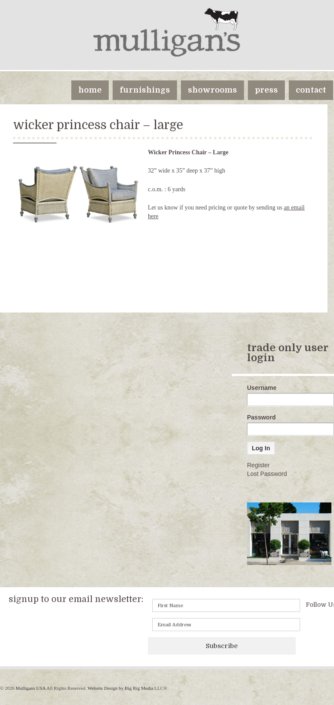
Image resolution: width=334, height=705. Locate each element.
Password (261, 417)
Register (258, 465)
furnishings (145, 90)
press (266, 90)
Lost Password (267, 473)
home (90, 90)
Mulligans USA (30, 688)
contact (311, 90)
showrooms (212, 90)
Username (262, 387)
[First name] (226, 605)
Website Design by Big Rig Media (120, 688)
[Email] (226, 624)
